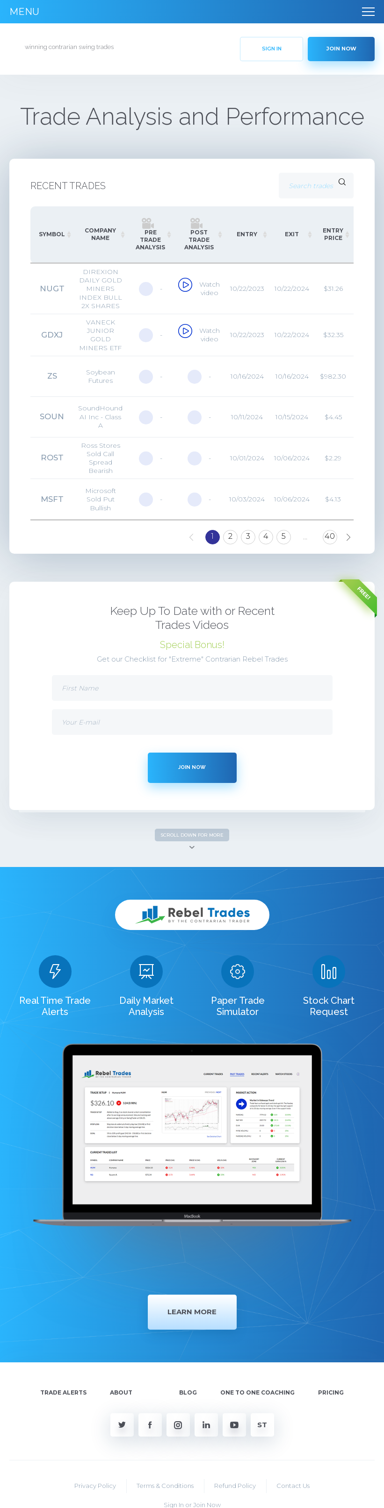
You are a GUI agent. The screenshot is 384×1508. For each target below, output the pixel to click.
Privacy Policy (95, 1444)
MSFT (52, 499)
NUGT (52, 288)
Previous (191, 533)
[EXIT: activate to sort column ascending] (291, 234)
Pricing (331, 1350)
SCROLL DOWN (192, 835)
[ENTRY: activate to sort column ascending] (247, 234)
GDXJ (52, 335)
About (121, 1350)
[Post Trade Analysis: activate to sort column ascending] (199, 234)
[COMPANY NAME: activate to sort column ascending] (100, 234)
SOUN (52, 417)
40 (330, 536)
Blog (188, 1350)
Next (348, 533)
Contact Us (293, 1444)
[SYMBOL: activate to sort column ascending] (51, 234)
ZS (52, 376)
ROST (52, 458)
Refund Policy (235, 1444)
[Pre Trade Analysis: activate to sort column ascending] (150, 234)
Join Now (207, 1463)
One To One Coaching (257, 1350)
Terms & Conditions (165, 1444)
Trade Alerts (63, 1350)
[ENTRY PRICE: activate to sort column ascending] (333, 234)
